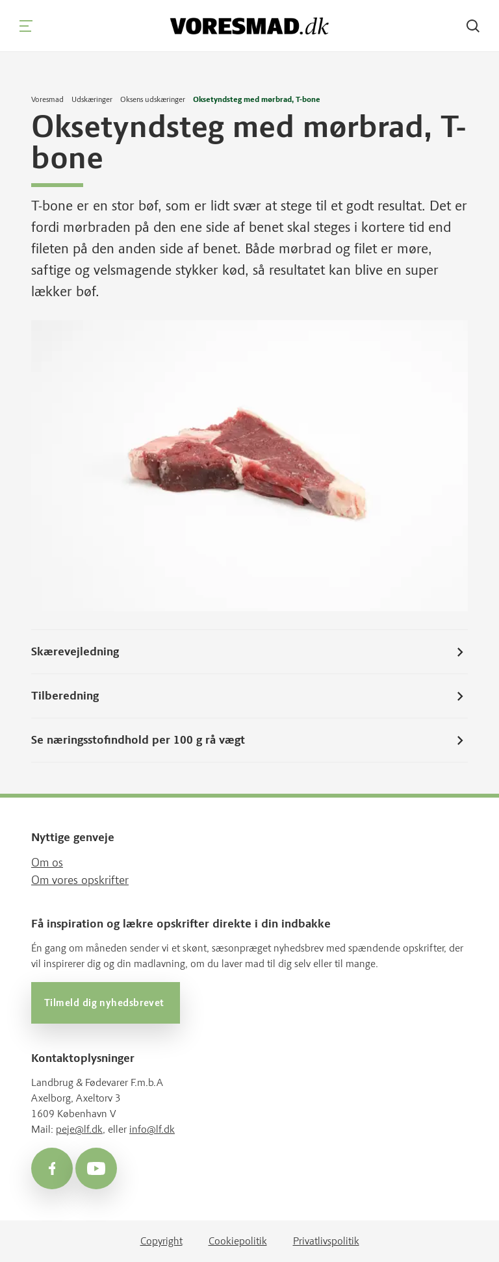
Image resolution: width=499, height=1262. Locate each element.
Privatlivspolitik (326, 1241)
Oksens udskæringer (152, 99)
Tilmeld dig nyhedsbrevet (105, 1003)
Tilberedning (249, 695)
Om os (47, 862)
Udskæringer (91, 99)
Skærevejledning (249, 651)
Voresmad (47, 99)
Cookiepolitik (238, 1241)
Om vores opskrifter (80, 880)
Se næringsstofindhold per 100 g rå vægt (249, 740)
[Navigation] (26, 26)
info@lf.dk (152, 1129)
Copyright (161, 1241)
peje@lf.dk (79, 1129)
